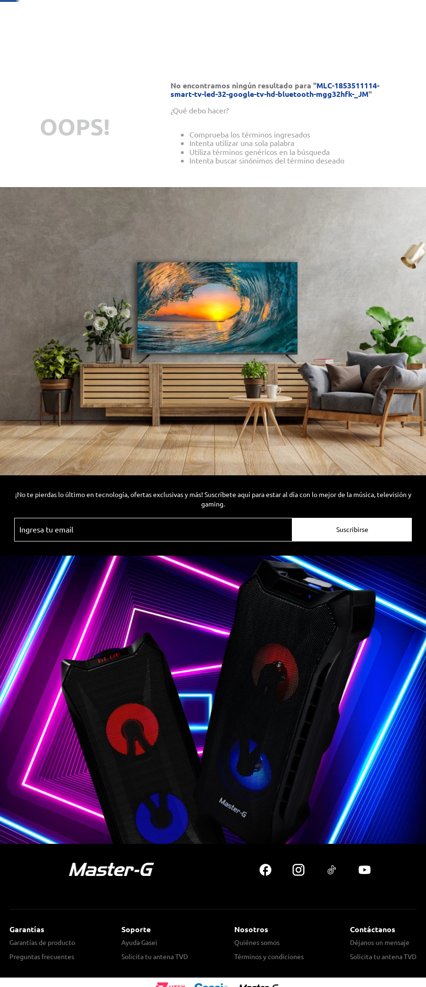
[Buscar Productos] (324, 43)
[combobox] (259, 43)
